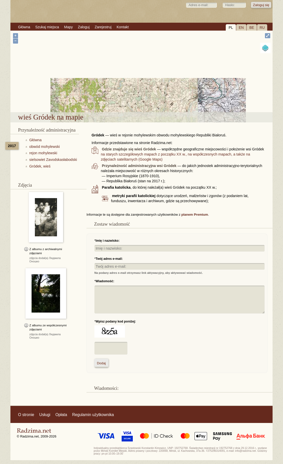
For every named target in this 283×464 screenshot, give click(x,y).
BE (251, 27)
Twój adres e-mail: (109, 259)
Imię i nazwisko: (108, 240)
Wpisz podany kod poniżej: (116, 321)
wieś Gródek (156, 98)
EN (241, 27)
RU (262, 27)
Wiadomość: (105, 281)
